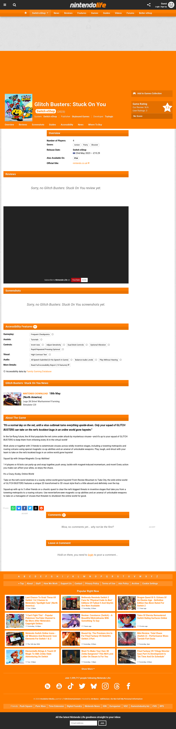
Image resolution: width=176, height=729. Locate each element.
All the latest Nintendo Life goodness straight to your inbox (88, 717)
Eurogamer (115, 706)
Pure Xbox (40, 706)
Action (77, 145)
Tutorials (34, 340)
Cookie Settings (150, 583)
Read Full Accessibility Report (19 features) (50, 365)
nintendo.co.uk (81, 163)
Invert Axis (35, 345)
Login (157, 7)
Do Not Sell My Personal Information (127, 699)
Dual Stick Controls (76, 345)
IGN (105, 706)
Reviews (23, 124)
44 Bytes (95, 699)
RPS (162, 706)
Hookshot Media (47, 699)
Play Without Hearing (109, 360)
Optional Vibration (98, 345)
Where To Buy (95, 124)
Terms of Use (108, 583)
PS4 (76, 158)
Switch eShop (50, 116)
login (90, 554)
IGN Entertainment (72, 699)
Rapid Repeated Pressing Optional (45, 349)
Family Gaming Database (39, 371)
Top (21, 583)
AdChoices (105, 699)
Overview (9, 124)
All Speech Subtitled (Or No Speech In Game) (49, 360)
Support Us (66, 583)
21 (17, 403)
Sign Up (164, 7)
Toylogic (109, 116)
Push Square (26, 706)
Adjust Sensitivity (53, 345)
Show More (88, 669)
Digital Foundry (74, 706)
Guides (52, 124)
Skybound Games (80, 116)
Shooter (94, 145)
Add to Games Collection (147, 94)
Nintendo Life (61, 280)
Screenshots (38, 124)
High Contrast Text (39, 354)
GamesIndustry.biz (140, 706)
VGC (126, 706)
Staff (38, 583)
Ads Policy (123, 583)
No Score (137, 116)
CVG (154, 706)
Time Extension (56, 706)
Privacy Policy (92, 583)
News (80, 124)
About (30, 583)
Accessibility (67, 124)
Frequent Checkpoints (40, 334)
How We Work (51, 583)
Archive (135, 583)
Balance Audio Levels (84, 360)
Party (85, 145)
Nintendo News (92, 706)
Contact (78, 583)
